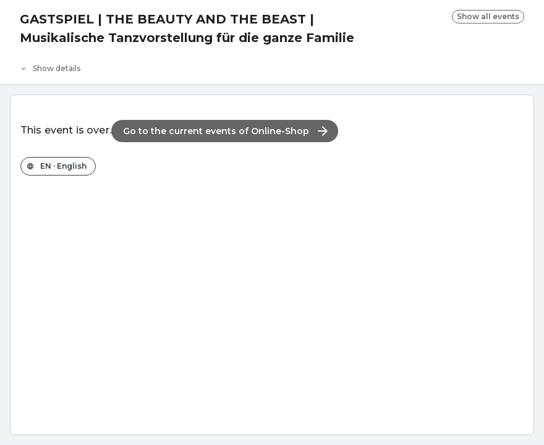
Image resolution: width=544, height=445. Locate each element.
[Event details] (272, 65)
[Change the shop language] (58, 166)
